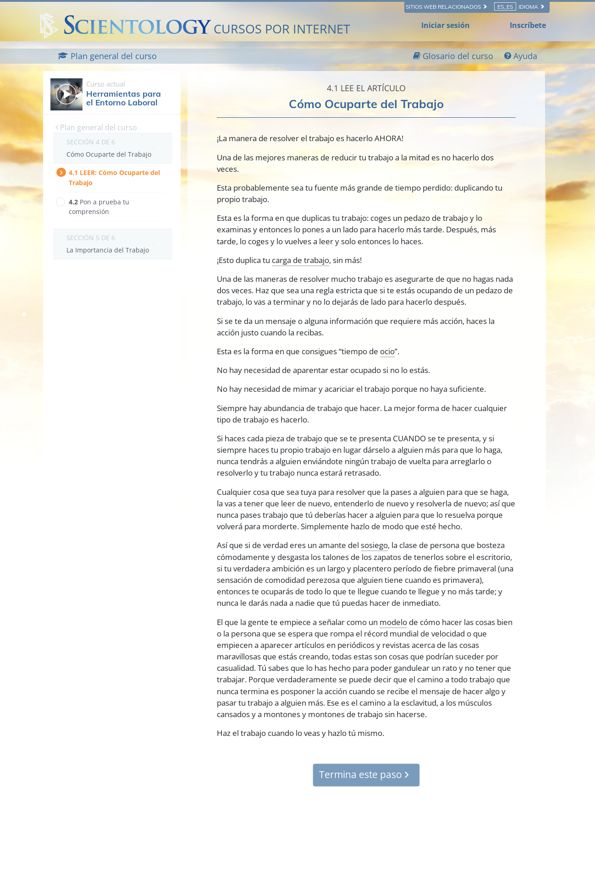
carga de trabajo (300, 260)
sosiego (374, 545)
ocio (387, 351)
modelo (393, 622)
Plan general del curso (96, 127)
